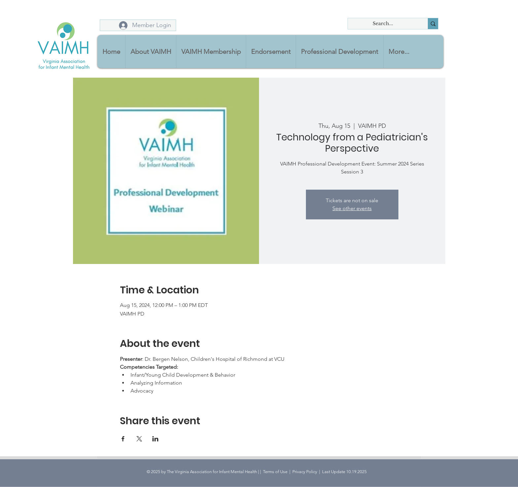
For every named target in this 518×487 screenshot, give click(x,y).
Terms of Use (275, 471)
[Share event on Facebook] (123, 438)
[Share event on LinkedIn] (155, 438)
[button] (150, 51)
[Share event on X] (139, 438)
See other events (352, 208)
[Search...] (383, 24)
